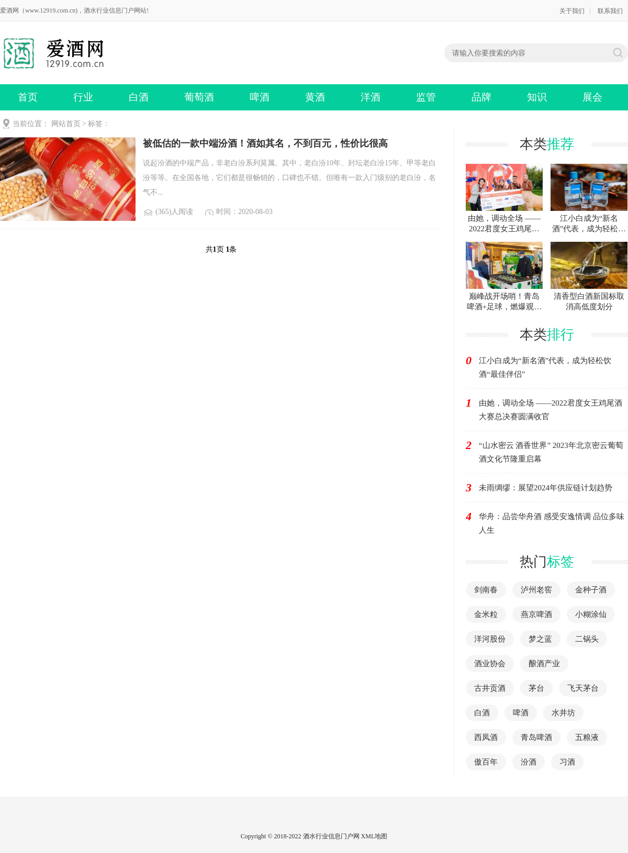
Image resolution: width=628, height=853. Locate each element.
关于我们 (572, 11)
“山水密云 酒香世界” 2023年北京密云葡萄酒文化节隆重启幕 (551, 452)
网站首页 (66, 124)
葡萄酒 (199, 97)
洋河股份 (490, 639)
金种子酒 (591, 590)
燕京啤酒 (536, 614)
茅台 (536, 688)
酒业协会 (490, 663)
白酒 (139, 97)
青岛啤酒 (536, 737)
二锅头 (587, 639)
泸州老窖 (536, 590)
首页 (28, 97)
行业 (83, 97)
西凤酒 (486, 737)
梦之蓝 (540, 639)
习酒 (567, 762)
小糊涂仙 (591, 614)
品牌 (481, 97)
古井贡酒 (490, 688)
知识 (537, 97)
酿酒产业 (544, 663)
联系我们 (610, 11)
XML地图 (374, 836)
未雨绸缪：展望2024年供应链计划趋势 (545, 488)
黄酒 (315, 97)
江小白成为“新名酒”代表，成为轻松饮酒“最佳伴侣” (545, 367)
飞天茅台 (583, 688)
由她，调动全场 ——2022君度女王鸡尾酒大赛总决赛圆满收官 (550, 410)
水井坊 (563, 713)
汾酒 (528, 762)
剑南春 (486, 590)
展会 (592, 97)
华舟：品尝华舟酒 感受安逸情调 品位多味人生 (551, 523)
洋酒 (370, 97)
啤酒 (260, 97)
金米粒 (486, 614)
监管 (426, 97)
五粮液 (587, 737)
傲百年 (486, 762)
